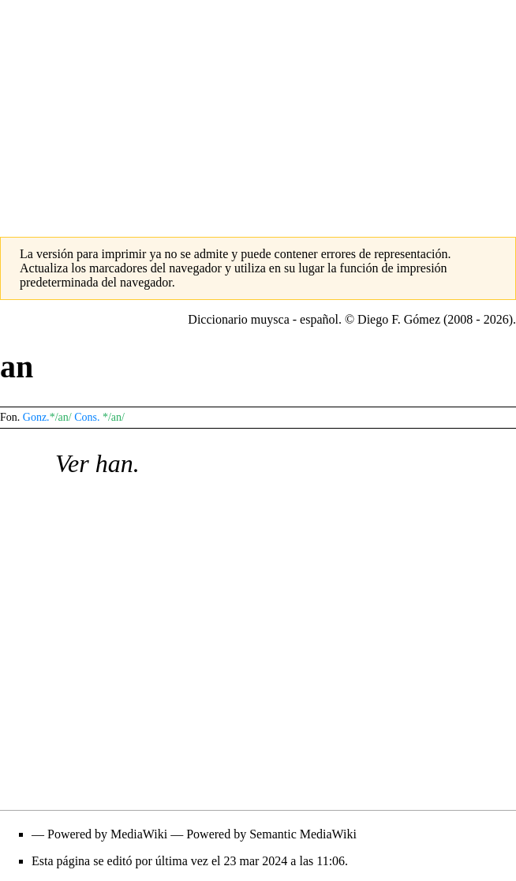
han (114, 463)
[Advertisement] (258, 110)
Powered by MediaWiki (107, 834)
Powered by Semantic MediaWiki (271, 834)
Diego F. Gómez (398, 319)
